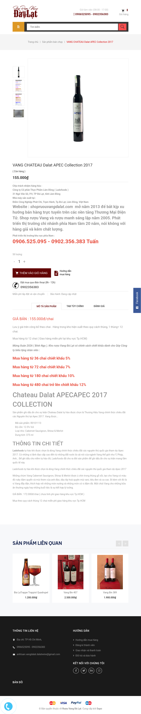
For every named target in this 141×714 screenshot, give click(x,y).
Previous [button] (119, 544)
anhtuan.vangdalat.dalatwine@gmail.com (38, 654)
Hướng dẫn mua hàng (87, 640)
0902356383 (29, 287)
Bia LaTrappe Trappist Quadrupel (31, 592)
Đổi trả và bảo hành (86, 655)
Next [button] (125, 544)
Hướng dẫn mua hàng (65, 273)
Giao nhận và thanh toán (88, 650)
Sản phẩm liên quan (37, 543)
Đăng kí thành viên (85, 645)
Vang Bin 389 (110, 592)
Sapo (99, 708)
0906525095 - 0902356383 (91, 14)
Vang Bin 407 (70, 592)
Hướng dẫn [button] (81, 630)
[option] (20, 72)
